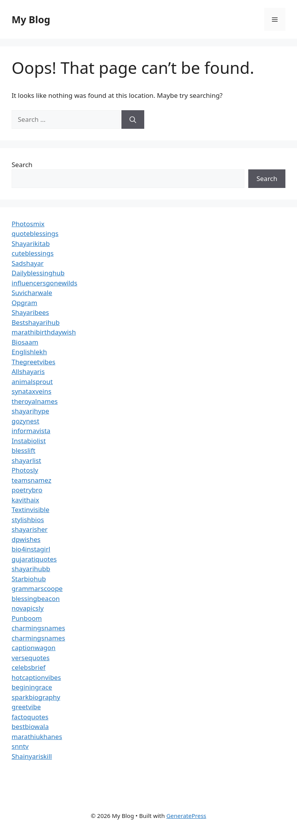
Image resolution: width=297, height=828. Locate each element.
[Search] (132, 119)
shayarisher (30, 529)
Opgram (24, 302)
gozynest (25, 421)
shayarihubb (31, 568)
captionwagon (34, 647)
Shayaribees (30, 312)
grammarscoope (37, 588)
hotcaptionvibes (36, 677)
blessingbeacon (36, 598)
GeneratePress (186, 815)
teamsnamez (31, 480)
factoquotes (30, 716)
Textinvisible (31, 509)
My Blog (31, 19)
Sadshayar (28, 263)
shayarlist (26, 460)
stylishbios (28, 519)
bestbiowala (30, 726)
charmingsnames (38, 627)
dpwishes (26, 539)
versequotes (31, 657)
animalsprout (32, 381)
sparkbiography (36, 697)
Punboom (27, 618)
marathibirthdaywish (44, 332)
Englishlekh (29, 351)
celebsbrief (29, 667)
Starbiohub (29, 578)
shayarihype (30, 410)
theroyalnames (35, 401)
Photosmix (28, 223)
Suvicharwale (32, 292)
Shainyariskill (32, 756)
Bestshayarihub (36, 322)
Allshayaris (28, 371)
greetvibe (26, 706)
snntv (20, 746)
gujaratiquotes (34, 559)
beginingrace (32, 687)
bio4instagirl (31, 549)
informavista (31, 430)
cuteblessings (33, 253)
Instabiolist (29, 440)
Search (22, 164)
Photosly (25, 470)
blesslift (23, 450)
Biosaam (25, 342)
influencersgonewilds (44, 282)
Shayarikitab (31, 243)
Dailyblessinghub (38, 272)
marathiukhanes (37, 736)
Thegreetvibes (33, 361)
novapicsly (28, 608)
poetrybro (27, 489)
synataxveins (31, 391)
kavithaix (25, 499)
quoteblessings (35, 233)
